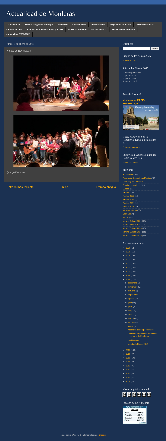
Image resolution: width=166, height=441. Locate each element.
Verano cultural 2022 (132, 225)
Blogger (102, 435)
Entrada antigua (106, 187)
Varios (125, 217)
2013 (128, 366)
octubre (131, 291)
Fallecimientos (79, 24)
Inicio (64, 187)
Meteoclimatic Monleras (123, 29)
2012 (128, 370)
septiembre (133, 295)
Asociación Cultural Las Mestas (137, 178)
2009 (128, 381)
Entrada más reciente (20, 187)
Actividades (128, 174)
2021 (128, 267)
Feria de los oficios (145, 24)
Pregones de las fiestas (120, 24)
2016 (128, 354)
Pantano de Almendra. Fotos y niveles (45, 29)
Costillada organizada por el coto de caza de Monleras (142, 335)
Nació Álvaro (133, 340)
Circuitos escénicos (131, 185)
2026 (128, 248)
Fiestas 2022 (128, 196)
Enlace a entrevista (130, 162)
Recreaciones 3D (99, 29)
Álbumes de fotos (14, 29)
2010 (128, 377)
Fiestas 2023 (128, 199)
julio (130, 303)
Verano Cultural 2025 (132, 235)
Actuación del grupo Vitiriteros (141, 330)
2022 (128, 263)
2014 (128, 362)
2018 (128, 279)
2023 (128, 260)
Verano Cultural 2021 (132, 221)
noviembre (133, 287)
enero (131, 326)
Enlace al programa (131, 147)
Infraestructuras (130, 210)
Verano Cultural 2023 (132, 228)
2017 (128, 350)
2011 (128, 373)
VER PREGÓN (129, 61)
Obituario (127, 214)
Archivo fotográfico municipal (39, 24)
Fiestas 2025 (128, 207)
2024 (128, 256)
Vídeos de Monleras (77, 29)
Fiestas (126, 192)
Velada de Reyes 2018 (138, 344)
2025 (128, 252)
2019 (128, 275)
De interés (63, 24)
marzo (131, 318)
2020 (128, 271)
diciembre (132, 283)
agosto (131, 298)
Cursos (126, 189)
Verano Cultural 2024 (132, 232)
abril (130, 314)
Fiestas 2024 (128, 203)
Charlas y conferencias (133, 181)
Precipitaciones (98, 24)
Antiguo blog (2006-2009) (18, 34)
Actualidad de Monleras (40, 13)
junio (130, 306)
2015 (128, 358)
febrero (131, 322)
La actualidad (13, 24)
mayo (131, 310)
